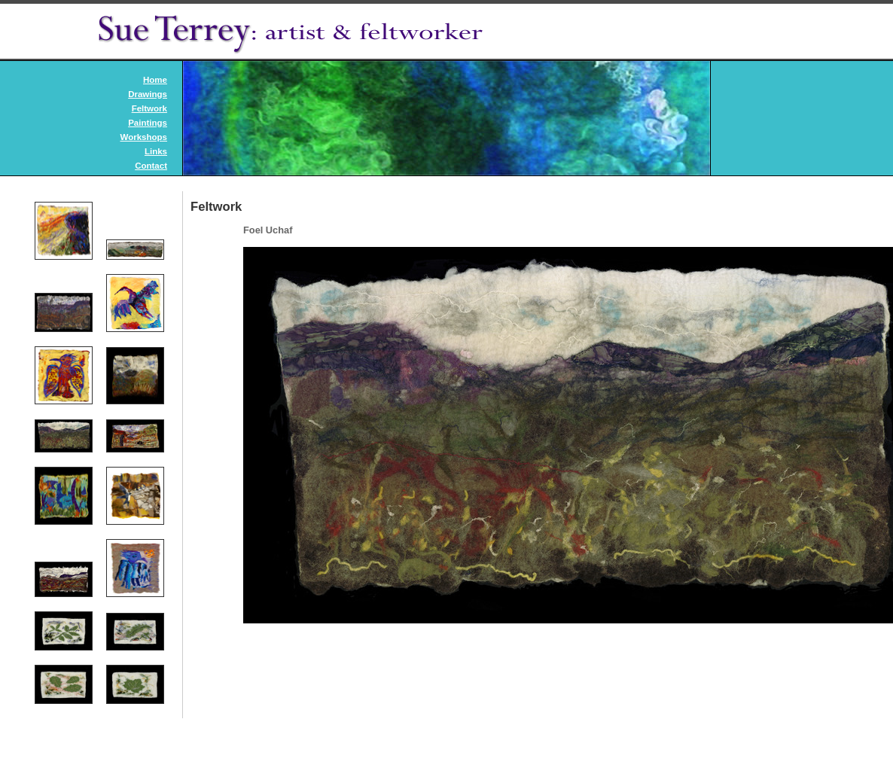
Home (155, 79)
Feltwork (149, 108)
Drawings (147, 94)
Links (156, 151)
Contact (151, 165)
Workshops (144, 137)
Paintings (147, 122)
